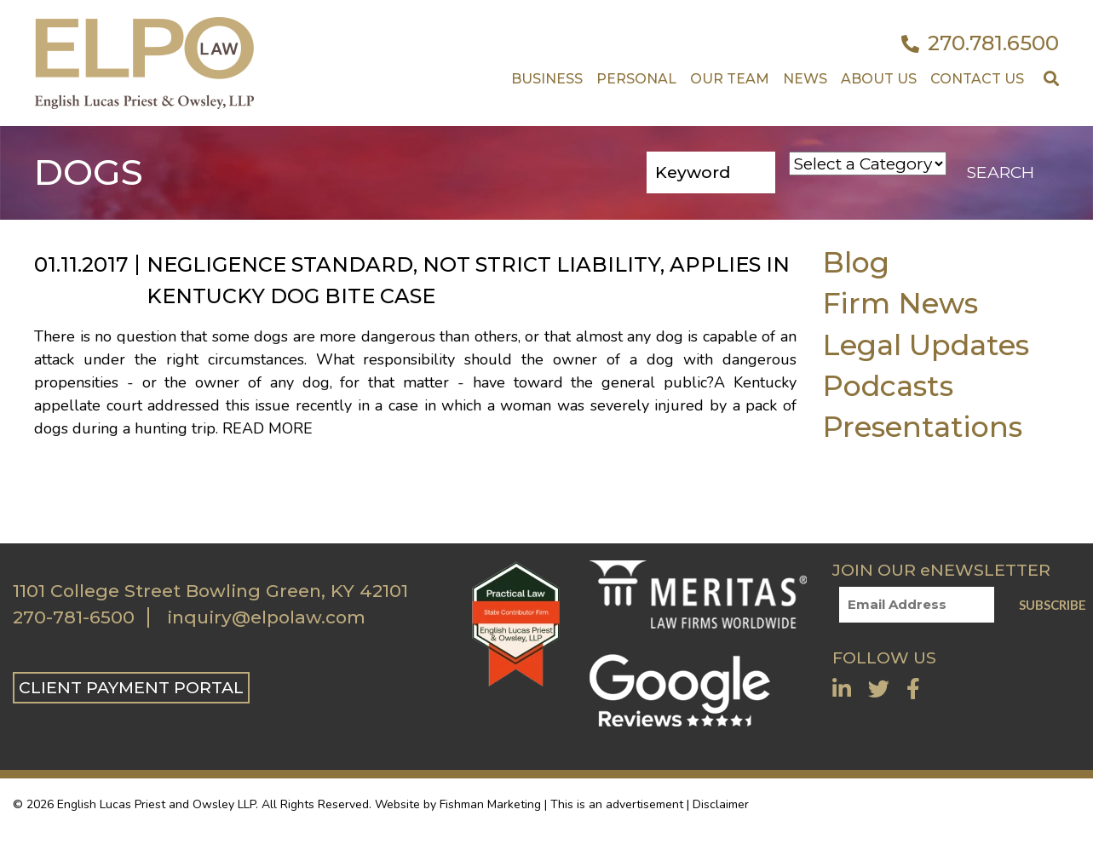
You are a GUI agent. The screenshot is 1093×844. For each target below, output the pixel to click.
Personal (636, 79)
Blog (855, 261)
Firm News (900, 302)
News (805, 79)
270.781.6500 (980, 43)
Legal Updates (925, 344)
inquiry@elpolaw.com (266, 617)
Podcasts (887, 385)
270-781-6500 (74, 617)
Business (547, 79)
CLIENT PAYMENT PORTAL (131, 687)
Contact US (977, 79)
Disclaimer (721, 804)
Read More (267, 428)
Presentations (922, 426)
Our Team (729, 79)
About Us (879, 79)
